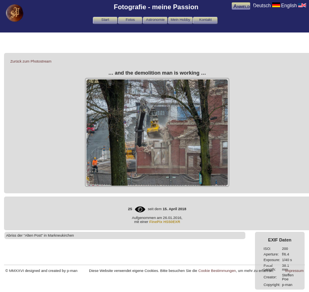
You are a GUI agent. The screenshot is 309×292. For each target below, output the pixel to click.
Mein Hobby (180, 20)
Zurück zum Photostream (31, 61)
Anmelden (244, 6)
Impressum (294, 271)
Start (105, 20)
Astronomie (155, 20)
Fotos (130, 20)
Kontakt (205, 20)
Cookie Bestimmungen (217, 271)
